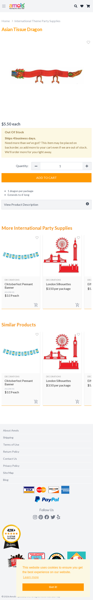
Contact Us (10, 458)
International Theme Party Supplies (37, 21)
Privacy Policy (11, 465)
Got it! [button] (53, 587)
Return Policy (11, 451)
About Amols (11, 430)
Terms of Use (11, 444)
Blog (5, 479)
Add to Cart (46, 177)
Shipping (8, 437)
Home (6, 21)
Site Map (8, 472)
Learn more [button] (31, 577)
